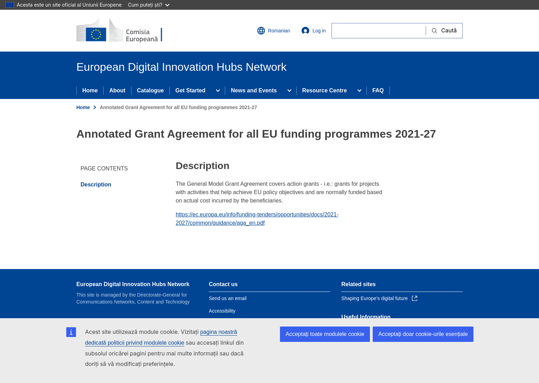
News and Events (254, 90)
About (117, 90)
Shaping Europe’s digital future (379, 298)
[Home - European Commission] (126, 30)
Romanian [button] (273, 30)
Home (90, 90)
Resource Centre (324, 90)
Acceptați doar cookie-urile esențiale (423, 334)
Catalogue (150, 90)
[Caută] (379, 30)
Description (96, 184)
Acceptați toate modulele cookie (325, 334)
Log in (313, 30)
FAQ (378, 90)
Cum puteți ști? (148, 5)
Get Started (190, 90)
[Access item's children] (218, 90)
